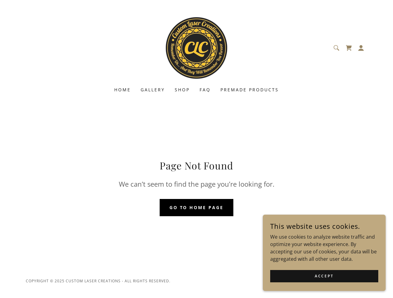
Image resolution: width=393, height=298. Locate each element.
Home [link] (122, 90)
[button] (361, 48)
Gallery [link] (153, 90)
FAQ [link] (205, 90)
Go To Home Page (196, 207)
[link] (196, 47)
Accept (324, 288)
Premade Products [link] (249, 90)
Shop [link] (182, 90)
